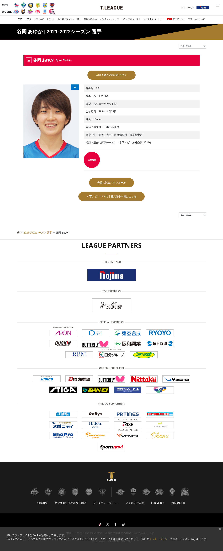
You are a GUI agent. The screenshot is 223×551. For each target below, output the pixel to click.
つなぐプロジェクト (131, 19)
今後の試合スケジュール (111, 182)
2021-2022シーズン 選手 (37, 232)
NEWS (28, 19)
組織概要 (42, 502)
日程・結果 (38, 19)
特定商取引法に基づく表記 (70, 502)
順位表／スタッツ (66, 19)
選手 (79, 19)
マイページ (186, 7)
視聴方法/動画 (90, 19)
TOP (20, 19)
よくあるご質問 (135, 502)
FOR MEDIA (157, 502)
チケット (51, 19)
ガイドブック (176, 19)
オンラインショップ (109, 19)
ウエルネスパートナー (153, 19)
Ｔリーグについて (196, 19)
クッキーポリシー (159, 539)
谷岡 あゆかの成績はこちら (111, 75)
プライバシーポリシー (106, 502)
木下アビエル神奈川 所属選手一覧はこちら (111, 196)
